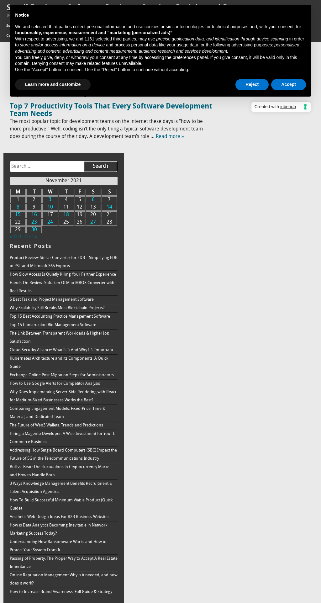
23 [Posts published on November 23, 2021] (243, 111)
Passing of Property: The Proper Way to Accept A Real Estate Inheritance (267, 541)
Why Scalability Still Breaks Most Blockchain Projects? (262, 217)
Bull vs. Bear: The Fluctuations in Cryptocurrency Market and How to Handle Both (267, 442)
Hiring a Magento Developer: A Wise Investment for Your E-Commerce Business (267, 400)
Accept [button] (288, 84)
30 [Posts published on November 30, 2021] (243, 118)
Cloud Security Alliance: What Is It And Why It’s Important (265, 276)
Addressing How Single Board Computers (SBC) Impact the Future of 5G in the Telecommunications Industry (267, 421)
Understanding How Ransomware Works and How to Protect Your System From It (265, 525)
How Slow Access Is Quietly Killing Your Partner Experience (266, 176)
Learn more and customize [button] (53, 84)
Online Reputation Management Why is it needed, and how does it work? (261, 558)
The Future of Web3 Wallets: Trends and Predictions (260, 384)
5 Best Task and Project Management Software (266, 205)
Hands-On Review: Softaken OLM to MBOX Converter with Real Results (262, 192)
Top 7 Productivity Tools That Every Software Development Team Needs (87, 110)
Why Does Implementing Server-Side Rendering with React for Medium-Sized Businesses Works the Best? (267, 346)
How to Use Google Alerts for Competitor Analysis (261, 326)
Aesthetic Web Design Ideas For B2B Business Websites (265, 491)
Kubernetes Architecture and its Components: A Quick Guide (267, 292)
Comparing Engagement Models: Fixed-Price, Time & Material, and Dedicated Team (264, 367)
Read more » (170, 136)
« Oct (229, 126)
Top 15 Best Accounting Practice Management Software (265, 234)
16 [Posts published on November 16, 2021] (243, 103)
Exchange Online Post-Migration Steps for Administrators (261, 309)
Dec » (245, 126)
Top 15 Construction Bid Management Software (267, 247)
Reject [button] (252, 84)
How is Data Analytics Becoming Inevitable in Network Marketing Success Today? (264, 508)
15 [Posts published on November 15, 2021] (230, 103)
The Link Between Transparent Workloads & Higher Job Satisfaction (263, 259)
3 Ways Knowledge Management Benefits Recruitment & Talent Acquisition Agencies (262, 458)
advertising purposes (251, 44)
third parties (124, 38)
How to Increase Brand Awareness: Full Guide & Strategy (267, 575)
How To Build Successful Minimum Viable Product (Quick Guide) (261, 475)
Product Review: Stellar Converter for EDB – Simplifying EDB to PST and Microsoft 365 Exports (263, 155)
